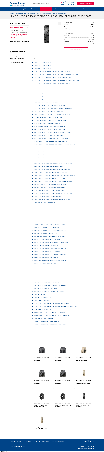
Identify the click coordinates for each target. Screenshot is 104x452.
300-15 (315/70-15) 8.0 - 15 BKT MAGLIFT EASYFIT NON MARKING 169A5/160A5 (53, 193)
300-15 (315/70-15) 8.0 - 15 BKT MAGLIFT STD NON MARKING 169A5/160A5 (52, 199)
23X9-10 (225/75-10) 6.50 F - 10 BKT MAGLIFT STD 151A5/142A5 (49, 154)
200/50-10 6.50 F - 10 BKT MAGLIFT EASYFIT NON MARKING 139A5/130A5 (51, 120)
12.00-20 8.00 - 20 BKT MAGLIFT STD (42, 297)
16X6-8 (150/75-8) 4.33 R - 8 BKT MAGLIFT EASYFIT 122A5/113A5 (49, 90)
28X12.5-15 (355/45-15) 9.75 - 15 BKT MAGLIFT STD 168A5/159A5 (49, 187)
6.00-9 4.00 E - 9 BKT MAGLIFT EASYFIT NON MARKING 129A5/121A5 (50, 230)
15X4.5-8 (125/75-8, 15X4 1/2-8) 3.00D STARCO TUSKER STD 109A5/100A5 (62, 359)
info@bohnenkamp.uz (86, 448)
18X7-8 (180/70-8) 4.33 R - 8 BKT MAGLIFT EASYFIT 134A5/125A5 (49, 105)
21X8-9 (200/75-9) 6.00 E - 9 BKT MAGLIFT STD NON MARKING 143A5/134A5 (52, 138)
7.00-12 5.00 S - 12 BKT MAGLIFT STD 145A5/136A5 (46, 257)
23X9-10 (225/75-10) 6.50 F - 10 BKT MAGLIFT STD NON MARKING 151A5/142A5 (53, 157)
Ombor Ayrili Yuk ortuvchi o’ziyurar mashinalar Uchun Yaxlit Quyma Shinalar (19, 36)
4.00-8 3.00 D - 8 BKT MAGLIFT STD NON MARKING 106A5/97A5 (49, 212)
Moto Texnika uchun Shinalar (17, 62)
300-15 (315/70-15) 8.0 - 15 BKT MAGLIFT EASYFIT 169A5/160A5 (49, 190)
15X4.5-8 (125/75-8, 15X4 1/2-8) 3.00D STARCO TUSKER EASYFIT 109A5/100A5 (41, 359)
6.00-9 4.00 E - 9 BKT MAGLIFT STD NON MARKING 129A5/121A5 (49, 236)
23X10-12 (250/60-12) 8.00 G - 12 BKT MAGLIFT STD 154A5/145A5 (49, 312)
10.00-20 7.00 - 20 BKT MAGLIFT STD (42, 62)
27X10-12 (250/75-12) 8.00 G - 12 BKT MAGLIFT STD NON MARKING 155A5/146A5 (53, 181)
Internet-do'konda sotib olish (76, 49)
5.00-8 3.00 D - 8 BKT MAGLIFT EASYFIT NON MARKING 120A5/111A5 (50, 218)
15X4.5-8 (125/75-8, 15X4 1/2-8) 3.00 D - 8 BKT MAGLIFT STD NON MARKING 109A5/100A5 (55, 86)
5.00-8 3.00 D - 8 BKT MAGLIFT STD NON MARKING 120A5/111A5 (49, 224)
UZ (61, 2)
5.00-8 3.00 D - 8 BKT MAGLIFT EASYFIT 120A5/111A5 (46, 215)
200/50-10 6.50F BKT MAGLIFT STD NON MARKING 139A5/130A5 (49, 126)
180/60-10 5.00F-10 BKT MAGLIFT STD (43, 309)
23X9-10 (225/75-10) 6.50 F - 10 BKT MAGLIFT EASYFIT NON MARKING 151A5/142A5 (54, 151)
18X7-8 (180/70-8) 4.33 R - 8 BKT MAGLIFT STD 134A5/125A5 (48, 111)
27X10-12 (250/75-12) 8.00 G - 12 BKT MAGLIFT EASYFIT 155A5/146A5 (50, 172)
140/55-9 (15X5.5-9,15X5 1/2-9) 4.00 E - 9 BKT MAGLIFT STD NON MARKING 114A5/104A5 (55, 306)
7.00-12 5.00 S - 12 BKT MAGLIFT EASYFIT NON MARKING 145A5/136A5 (51, 254)
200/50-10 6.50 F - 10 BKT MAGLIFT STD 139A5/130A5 (47, 123)
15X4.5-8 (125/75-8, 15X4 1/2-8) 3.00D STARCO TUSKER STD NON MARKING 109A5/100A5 (84, 359)
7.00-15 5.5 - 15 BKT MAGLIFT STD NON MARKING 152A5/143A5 (49, 331)
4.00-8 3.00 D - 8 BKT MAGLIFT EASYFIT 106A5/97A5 (46, 321)
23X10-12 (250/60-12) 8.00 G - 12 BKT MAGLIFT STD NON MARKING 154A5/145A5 (53, 315)
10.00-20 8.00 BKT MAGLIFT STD (41, 294)
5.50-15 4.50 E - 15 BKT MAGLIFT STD (43, 328)
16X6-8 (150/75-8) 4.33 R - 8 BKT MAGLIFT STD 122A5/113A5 (48, 96)
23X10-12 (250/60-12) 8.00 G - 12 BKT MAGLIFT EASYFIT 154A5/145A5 (50, 141)
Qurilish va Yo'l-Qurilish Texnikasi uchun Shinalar (19, 42)
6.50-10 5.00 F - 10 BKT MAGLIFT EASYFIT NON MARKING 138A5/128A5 (51, 242)
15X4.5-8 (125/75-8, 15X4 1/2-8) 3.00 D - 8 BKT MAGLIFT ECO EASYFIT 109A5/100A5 (41, 405)
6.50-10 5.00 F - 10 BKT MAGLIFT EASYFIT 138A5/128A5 (47, 239)
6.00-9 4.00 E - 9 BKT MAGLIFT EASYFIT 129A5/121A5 (46, 227)
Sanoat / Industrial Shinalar (16, 27)
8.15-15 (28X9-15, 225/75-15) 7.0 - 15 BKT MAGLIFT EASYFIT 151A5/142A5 (51, 270)
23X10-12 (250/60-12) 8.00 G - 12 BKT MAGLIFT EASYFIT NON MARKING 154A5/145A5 (54, 144)
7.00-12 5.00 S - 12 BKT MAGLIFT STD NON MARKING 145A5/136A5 (50, 260)
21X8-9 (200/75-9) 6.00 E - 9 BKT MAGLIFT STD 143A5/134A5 (48, 135)
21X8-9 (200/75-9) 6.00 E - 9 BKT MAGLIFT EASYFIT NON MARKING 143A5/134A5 (53, 132)
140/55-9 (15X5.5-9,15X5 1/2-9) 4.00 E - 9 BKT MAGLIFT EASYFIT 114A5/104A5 (52, 71)
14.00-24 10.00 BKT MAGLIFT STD (42, 300)
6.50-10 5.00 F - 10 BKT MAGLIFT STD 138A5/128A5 (46, 245)
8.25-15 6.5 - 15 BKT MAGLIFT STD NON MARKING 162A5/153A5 (49, 291)
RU (63, 2)
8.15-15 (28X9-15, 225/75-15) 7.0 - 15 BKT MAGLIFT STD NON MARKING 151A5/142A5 (54, 279)
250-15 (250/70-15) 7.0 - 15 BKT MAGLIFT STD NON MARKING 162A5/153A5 (52, 169)
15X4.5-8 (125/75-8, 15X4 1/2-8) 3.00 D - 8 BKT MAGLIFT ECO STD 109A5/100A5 (63, 405)
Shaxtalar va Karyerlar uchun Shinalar (19, 47)
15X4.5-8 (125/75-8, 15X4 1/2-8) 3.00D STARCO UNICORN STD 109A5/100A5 (62, 382)
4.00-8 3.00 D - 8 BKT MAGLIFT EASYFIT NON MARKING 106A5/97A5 (50, 324)
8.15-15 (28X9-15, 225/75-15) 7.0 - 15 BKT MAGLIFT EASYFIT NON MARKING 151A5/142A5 (55, 273)
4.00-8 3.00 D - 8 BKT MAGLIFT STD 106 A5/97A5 (45, 209)
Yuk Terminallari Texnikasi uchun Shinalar (18, 52)
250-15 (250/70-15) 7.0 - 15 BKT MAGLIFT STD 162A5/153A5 (48, 166)
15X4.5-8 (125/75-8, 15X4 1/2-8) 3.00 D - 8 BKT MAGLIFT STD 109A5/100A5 (52, 83)
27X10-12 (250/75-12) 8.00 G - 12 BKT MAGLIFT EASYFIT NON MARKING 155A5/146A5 (54, 175)
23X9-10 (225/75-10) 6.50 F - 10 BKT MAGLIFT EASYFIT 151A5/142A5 (50, 148)
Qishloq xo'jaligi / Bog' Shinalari (17, 23)
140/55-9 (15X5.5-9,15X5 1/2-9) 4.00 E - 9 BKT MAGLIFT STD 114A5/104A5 (51, 303)
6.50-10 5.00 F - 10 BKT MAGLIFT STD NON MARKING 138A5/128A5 (50, 248)
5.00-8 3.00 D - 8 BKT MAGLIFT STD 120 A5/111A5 (46, 221)
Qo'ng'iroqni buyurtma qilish (86, 3)
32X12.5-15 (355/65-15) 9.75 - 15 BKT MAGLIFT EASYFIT (47, 205)
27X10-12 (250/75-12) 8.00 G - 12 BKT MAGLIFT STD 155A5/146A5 (49, 178)
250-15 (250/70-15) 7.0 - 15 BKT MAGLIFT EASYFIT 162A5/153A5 (49, 160)
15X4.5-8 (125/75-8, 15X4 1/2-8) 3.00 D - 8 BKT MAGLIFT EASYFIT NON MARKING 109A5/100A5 (56, 80)
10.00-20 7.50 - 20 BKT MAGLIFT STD (42, 65)
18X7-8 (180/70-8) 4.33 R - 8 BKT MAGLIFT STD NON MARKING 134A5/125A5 (52, 114)
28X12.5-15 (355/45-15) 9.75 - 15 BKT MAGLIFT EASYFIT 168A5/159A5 (50, 184)
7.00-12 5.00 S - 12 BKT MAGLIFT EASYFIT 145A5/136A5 (47, 251)
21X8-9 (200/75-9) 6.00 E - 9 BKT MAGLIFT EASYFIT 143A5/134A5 (49, 129)
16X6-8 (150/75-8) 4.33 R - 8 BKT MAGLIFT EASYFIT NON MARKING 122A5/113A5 (53, 93)
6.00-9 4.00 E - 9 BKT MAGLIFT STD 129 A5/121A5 (45, 233)
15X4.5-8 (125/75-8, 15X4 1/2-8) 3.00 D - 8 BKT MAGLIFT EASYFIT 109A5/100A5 (53, 77)
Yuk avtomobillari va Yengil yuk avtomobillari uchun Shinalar (17, 57)
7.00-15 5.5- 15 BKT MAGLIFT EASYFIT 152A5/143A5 (46, 266)
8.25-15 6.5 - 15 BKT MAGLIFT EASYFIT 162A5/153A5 (46, 282)
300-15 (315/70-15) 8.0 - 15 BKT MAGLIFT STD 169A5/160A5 (48, 196)
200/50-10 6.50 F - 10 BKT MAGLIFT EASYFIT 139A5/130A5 (48, 117)
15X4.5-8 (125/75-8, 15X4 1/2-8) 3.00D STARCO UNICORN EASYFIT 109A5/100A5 (42, 382)
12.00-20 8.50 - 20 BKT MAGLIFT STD (42, 68)
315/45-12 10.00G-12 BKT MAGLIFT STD (43, 318)
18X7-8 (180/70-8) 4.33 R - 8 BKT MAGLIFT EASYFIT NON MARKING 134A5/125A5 (53, 108)
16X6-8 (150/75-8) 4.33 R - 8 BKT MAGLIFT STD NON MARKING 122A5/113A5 (52, 99)
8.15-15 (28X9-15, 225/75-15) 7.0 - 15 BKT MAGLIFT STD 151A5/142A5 (50, 276)
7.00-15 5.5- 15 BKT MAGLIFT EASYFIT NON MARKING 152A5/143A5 (50, 334)
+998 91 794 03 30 (67, 4)
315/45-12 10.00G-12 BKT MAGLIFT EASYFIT (44, 202)
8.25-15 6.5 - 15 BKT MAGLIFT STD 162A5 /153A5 (45, 288)
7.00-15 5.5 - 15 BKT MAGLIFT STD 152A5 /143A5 (45, 263)
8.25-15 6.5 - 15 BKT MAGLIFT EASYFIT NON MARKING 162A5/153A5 (50, 285)
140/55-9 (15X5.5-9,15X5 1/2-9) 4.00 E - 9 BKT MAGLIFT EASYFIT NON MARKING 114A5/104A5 (56, 74)
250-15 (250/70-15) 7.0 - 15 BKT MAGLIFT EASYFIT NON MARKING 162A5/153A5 (53, 163)
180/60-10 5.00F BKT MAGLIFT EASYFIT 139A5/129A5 (46, 102)
